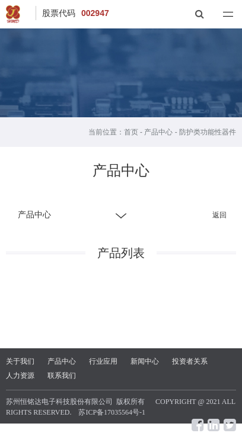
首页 (131, 132)
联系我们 (61, 375)
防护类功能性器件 (207, 132)
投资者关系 (190, 361)
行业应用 (103, 361)
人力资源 (20, 375)
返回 (219, 215)
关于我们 (20, 361)
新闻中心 (144, 361)
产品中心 (158, 132)
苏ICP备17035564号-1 (111, 412)
